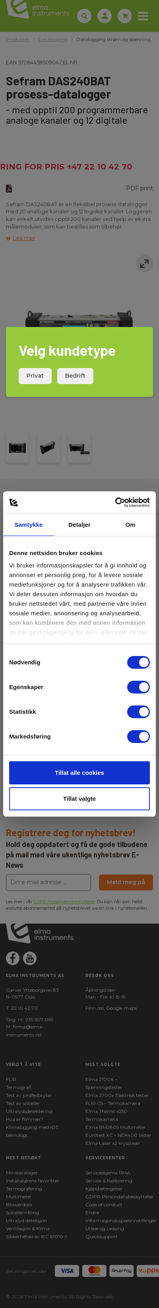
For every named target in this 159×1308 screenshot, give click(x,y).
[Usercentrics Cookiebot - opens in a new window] (115, 502)
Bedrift (75, 375)
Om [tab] (130, 524)
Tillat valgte (79, 798)
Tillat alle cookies (79, 772)
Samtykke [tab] (29, 524)
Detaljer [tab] (79, 524)
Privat (35, 375)
